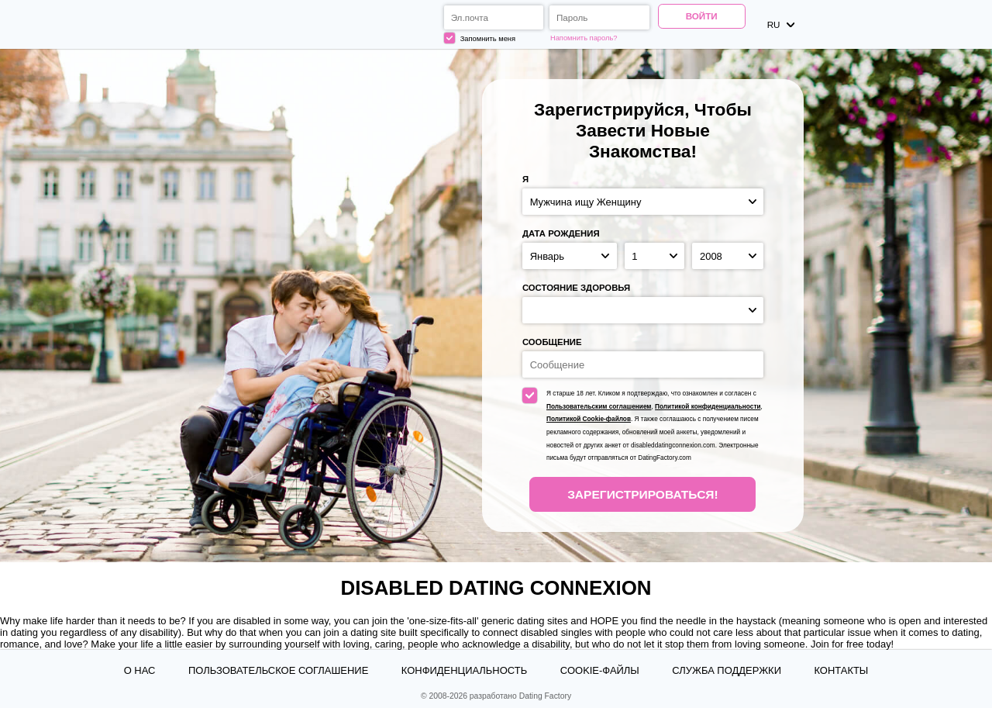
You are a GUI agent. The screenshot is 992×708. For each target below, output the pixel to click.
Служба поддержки (726, 670)
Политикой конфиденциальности (707, 406)
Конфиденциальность (464, 670)
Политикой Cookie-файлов (588, 419)
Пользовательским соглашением (598, 406)
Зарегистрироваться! (642, 494)
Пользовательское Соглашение (278, 670)
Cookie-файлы (599, 670)
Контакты (841, 670)
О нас (140, 670)
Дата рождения (561, 233)
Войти (702, 16)
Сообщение (552, 342)
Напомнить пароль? (584, 38)
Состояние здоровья (576, 287)
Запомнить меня (479, 38)
